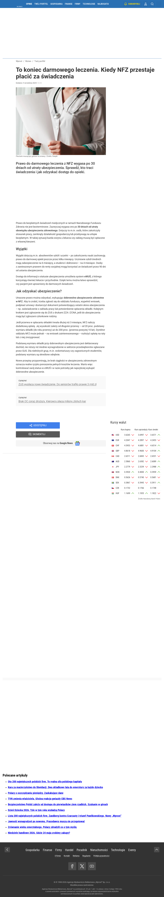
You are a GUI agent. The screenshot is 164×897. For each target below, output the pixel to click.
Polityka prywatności (101, 856)
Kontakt (67, 856)
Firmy (77, 4)
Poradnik (82, 850)
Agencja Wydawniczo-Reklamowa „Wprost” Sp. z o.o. (88, 882)
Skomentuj (86, 425)
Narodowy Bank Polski (151, 499)
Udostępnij (40, 425)
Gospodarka (56, 4)
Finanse (68, 4)
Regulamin (86, 856)
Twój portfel (41, 4)
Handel (69, 850)
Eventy (132, 850)
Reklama (76, 856)
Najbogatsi (103, 4)
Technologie (89, 4)
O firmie (58, 856)
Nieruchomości (99, 850)
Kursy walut (118, 422)
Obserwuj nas (57, 434)
